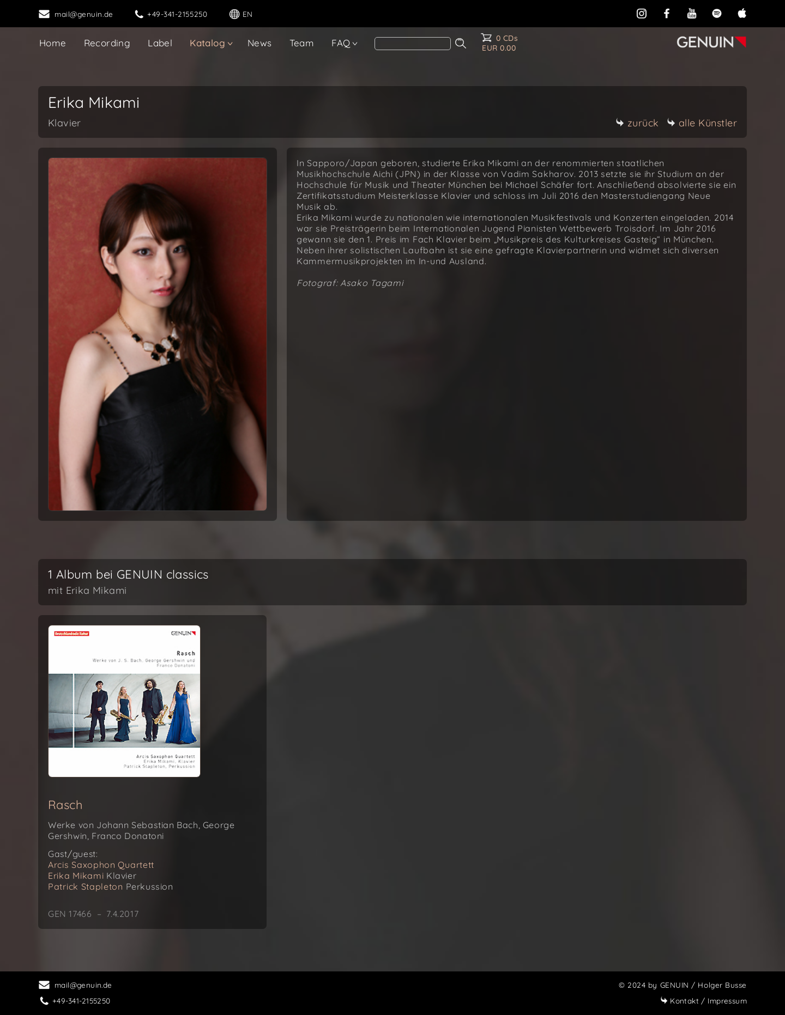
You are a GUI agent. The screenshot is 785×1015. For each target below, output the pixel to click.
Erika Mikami (92, 875)
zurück (637, 123)
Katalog (207, 42)
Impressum (703, 1000)
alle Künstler (702, 123)
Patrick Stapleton (110, 886)
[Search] (413, 43)
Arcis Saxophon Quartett (101, 864)
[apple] (742, 12)
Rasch (65, 804)
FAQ (340, 42)
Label (160, 42)
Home (53, 42)
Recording (107, 42)
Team (302, 42)
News (259, 42)
